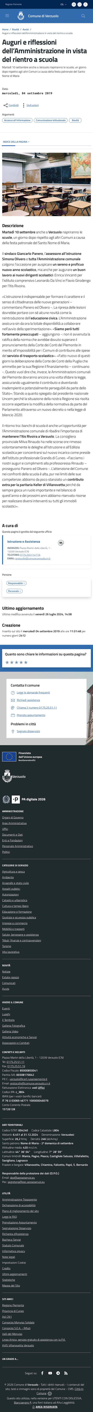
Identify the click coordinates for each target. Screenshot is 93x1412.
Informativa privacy (13, 1251)
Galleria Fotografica (13, 1025)
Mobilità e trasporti (13, 929)
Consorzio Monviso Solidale (18, 1322)
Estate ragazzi (10, 977)
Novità (15, 29)
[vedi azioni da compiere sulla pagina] (29, 105)
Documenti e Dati (12, 834)
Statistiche (8, 1280)
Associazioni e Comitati (15, 1043)
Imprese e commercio (14, 923)
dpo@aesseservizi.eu (22, 1177)
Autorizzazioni (10, 894)
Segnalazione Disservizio (16, 1228)
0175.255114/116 (30, 555)
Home (5, 29)
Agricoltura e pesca (13, 871)
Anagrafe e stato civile (15, 883)
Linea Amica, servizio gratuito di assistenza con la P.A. (34, 1339)
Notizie (6, 971)
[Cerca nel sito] (83, 16)
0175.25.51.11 (15, 1062)
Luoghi (6, 1014)
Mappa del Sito (11, 1285)
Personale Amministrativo (17, 846)
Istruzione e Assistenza (23, 541)
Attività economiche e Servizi (19, 1037)
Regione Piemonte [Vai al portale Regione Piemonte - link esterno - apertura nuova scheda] (13, 4)
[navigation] (7, 15)
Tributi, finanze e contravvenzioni (21, 940)
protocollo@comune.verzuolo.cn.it (32, 558)
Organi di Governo (12, 817)
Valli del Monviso (12, 1334)
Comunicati (8, 983)
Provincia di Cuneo (13, 1311)
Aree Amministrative (14, 823)
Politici (6, 852)
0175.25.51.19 (16, 1066)
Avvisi (26, 29)
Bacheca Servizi (11, 1239)
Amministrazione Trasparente (19, 1199)
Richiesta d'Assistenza (15, 1234)
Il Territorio (8, 1020)
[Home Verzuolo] (36, 15)
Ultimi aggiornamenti (14, 1274)
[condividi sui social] (10, 105)
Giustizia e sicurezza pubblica (19, 917)
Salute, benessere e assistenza (20, 934)
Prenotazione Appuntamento (19, 1222)
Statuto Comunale (13, 1245)
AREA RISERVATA (44, 1407)
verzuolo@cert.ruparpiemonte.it (28, 1079)
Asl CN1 (7, 1317)
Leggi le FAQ (9, 1217)
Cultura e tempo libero (15, 906)
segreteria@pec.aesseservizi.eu (26, 1182)
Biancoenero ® (22, 1402)
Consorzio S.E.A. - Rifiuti (16, 1328)
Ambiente (8, 877)
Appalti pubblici (11, 889)
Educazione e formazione (17, 911)
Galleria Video (10, 1031)
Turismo (6, 946)
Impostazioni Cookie (14, 1262)
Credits (6, 1268)
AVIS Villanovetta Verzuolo (18, 1345)
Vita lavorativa (10, 952)
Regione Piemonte (13, 1305)
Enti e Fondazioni (12, 840)
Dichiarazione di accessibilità (18, 1205)
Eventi (6, 1008)
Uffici (5, 829)
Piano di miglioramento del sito (20, 1211)
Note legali (8, 1257)
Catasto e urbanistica (14, 900)
